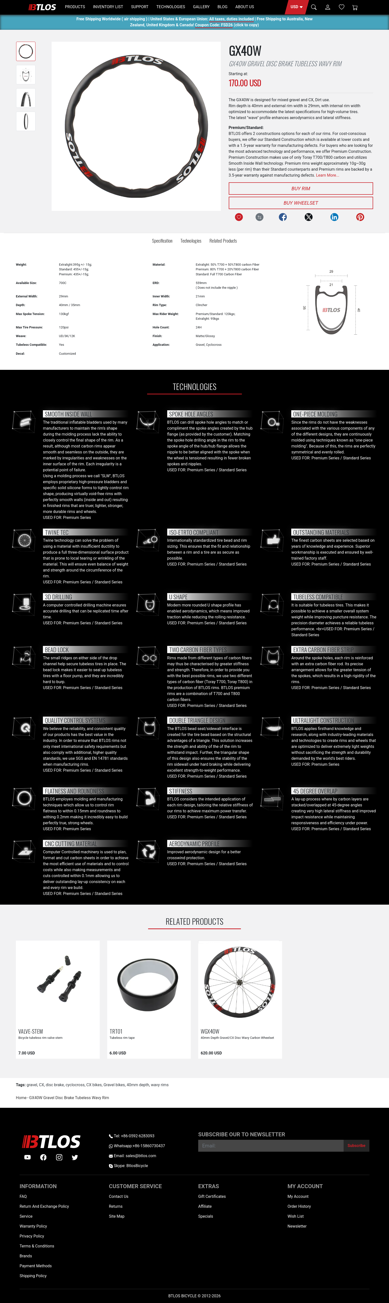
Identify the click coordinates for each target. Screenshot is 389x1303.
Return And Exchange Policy (44, 1206)
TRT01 (116, 1031)
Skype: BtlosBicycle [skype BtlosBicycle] (128, 1165)
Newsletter (297, 1226)
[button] (297, 7)
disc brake (55, 1084)
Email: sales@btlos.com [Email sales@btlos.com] (132, 1155)
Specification (162, 240)
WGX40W (210, 1031)
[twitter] (75, 1157)
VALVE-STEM (30, 1031)
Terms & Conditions (37, 1246)
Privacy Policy (32, 1236)
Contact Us (119, 1196)
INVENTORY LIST (108, 6)
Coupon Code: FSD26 (214, 25)
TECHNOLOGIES (170, 6)
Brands (26, 1256)
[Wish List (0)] (341, 7)
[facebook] (43, 1157)
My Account (298, 1196)
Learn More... (327, 175)
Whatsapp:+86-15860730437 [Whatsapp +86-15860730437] (137, 1146)
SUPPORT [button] (139, 6)
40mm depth (138, 1084)
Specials (205, 1216)
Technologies (190, 240)
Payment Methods (36, 1266)
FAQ (23, 1196)
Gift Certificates (212, 1196)
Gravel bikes (114, 1084)
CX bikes (94, 1084)
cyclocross (75, 1084)
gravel (32, 1084)
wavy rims (160, 1084)
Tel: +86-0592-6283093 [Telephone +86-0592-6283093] (131, 1136)
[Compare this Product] (259, 217)
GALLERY (201, 6)
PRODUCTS (75, 6)
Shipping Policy (33, 1275)
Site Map (117, 1216)
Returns (116, 1206)
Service (26, 1216)
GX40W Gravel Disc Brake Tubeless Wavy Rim (69, 1097)
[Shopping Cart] (355, 7)
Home (21, 1097)
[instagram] (59, 1157)
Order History (299, 1206)
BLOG (222, 6)
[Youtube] (27, 1157)
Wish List (296, 1216)
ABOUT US (244, 6)
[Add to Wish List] (239, 217)
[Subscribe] (356, 1146)
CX (41, 1084)
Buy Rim (301, 188)
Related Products (223, 240)
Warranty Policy (33, 1226)
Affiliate (205, 1206)
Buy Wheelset (301, 203)
